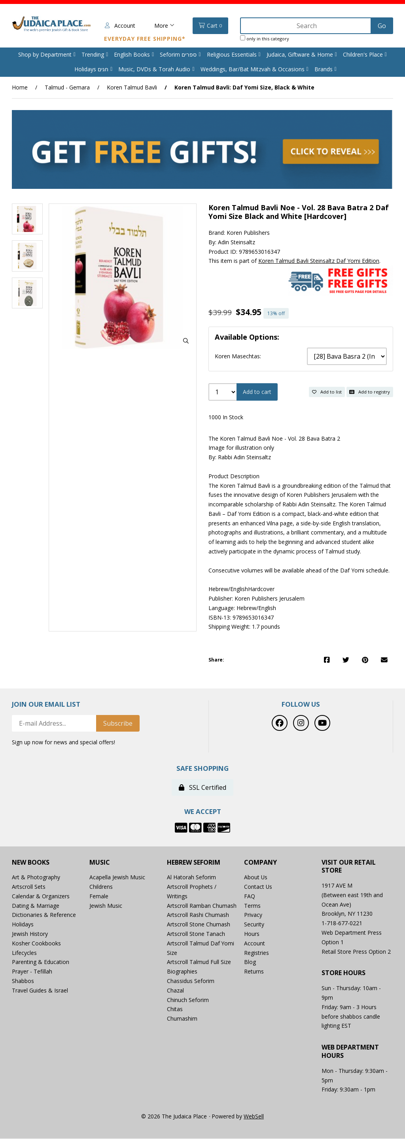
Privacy (253, 915)
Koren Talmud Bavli (132, 87)
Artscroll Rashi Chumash (198, 915)
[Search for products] (306, 25)
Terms (252, 906)
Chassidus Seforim (190, 981)
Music (99, 862)
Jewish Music (105, 906)
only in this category (263, 38)
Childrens (101, 887)
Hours (251, 934)
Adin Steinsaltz (236, 242)
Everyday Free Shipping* (143, 38)
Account (119, 25)
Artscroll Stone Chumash (198, 924)
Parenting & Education (40, 962)
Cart (209, 25)
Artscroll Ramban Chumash (202, 906)
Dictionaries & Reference (44, 915)
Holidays (23, 924)
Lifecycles (24, 953)
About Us (256, 877)
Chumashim (182, 1019)
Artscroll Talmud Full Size (199, 962)
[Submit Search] (382, 25)
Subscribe (117, 723)
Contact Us (258, 887)
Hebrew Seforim (193, 862)
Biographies (182, 971)
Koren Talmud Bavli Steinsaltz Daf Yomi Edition (318, 261)
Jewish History (30, 934)
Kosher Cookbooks (36, 943)
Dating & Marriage (35, 906)
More (163, 25)
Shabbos (23, 981)
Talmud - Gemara (67, 87)
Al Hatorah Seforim (191, 877)
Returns (254, 971)
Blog (250, 962)
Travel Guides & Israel (40, 990)
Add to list (327, 392)
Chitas (175, 1009)
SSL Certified (202, 787)
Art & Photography (36, 877)
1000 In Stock (225, 417)
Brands (323, 69)
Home (20, 87)
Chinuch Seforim (188, 1000)
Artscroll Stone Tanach (196, 934)
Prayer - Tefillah (32, 971)
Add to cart (257, 392)
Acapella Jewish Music (117, 877)
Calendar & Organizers (41, 896)
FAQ (249, 896)
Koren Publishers (248, 233)
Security (254, 924)
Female (98, 896)
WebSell (254, 1116)
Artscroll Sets (28, 887)
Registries (256, 953)
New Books (30, 862)
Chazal (175, 990)
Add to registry (369, 392)
